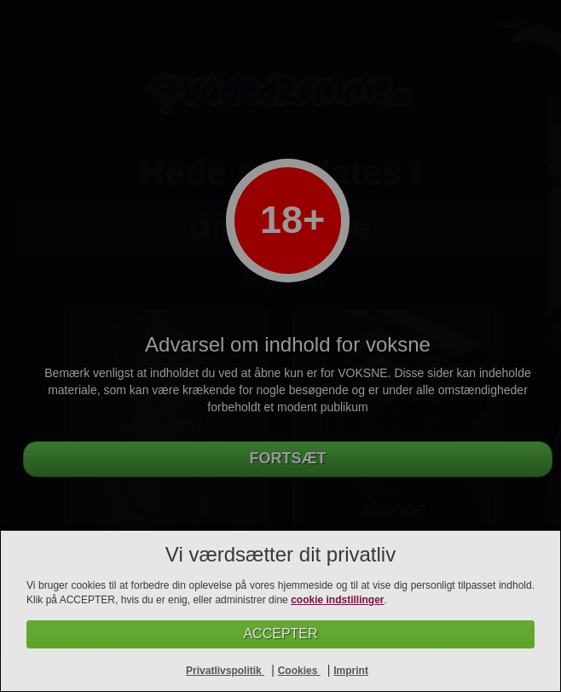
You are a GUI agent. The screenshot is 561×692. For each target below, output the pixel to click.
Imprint (350, 671)
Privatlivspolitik (225, 671)
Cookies (299, 671)
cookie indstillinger (337, 600)
